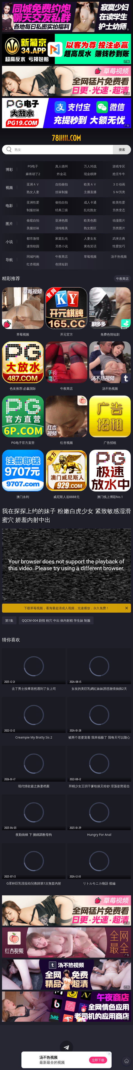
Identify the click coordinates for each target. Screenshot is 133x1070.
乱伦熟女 (90, 210)
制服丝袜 (33, 210)
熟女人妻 (33, 192)
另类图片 (118, 228)
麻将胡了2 (33, 174)
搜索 (122, 149)
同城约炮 (33, 256)
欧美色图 (90, 220)
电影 (9, 205)
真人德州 (61, 166)
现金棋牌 (90, 174)
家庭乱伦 (61, 238)
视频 (9, 187)
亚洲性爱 (33, 202)
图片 (9, 223)
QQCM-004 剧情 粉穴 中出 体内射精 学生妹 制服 (56, 620)
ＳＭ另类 (118, 192)
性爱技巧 (118, 246)
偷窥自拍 (33, 220)
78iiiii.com (66, 138)
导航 (9, 259)
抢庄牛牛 (118, 174)
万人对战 (90, 166)
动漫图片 (118, 220)
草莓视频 (90, 256)
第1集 (9, 620)
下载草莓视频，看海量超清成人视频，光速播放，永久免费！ (76, 608)
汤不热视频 (119, 256)
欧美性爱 (118, 202)
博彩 (9, 169)
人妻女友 (90, 238)
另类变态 (118, 210)
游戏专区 (118, 166)
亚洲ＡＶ (33, 184)
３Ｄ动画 (118, 184)
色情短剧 (61, 264)
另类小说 (61, 246)
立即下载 (98, 1060)
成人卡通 (90, 202)
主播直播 (90, 192)
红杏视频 (33, 264)
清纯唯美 (61, 228)
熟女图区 (90, 228)
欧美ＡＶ (90, 184)
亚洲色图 (61, 220)
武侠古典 (118, 238)
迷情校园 (33, 246)
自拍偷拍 (61, 184)
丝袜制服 (61, 192)
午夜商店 (61, 256)
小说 (9, 241)
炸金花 (61, 174)
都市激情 (33, 238)
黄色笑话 (90, 246)
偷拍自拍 (61, 202)
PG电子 (33, 166)
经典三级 (61, 210)
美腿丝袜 (33, 228)
